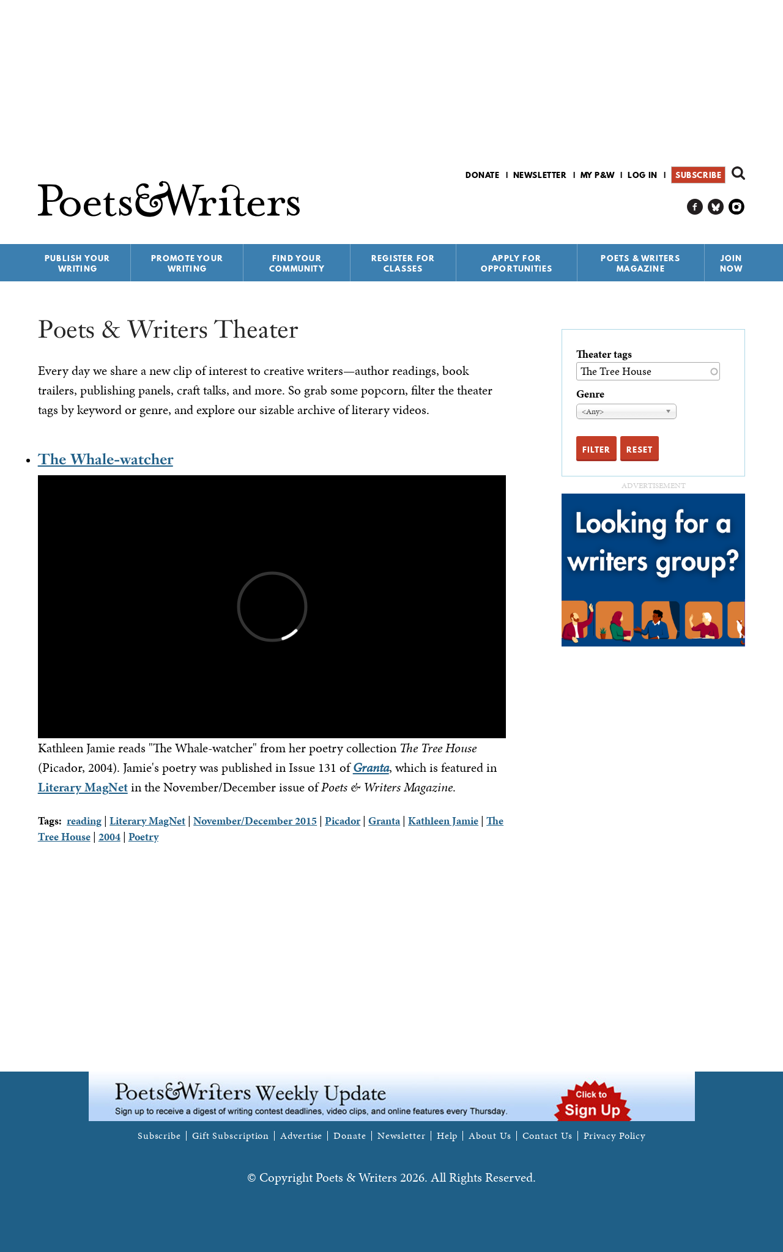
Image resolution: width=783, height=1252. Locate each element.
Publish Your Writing (77, 263)
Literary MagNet (83, 787)
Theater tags (604, 353)
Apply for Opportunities (517, 263)
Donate (483, 174)
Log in (643, 174)
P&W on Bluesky (716, 207)
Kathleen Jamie (443, 820)
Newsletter (540, 174)
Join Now (731, 263)
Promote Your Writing (187, 263)
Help (447, 1136)
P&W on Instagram (737, 207)
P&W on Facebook (695, 207)
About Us (490, 1136)
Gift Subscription (230, 1136)
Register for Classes (403, 263)
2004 (109, 836)
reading (84, 820)
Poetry (143, 836)
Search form (738, 173)
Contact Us (547, 1136)
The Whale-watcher (105, 459)
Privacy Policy (615, 1136)
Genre (590, 393)
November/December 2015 (255, 820)
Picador (342, 820)
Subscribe (698, 174)
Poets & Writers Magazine (640, 263)
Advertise (301, 1136)
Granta (384, 820)
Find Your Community (297, 263)
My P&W (598, 174)
